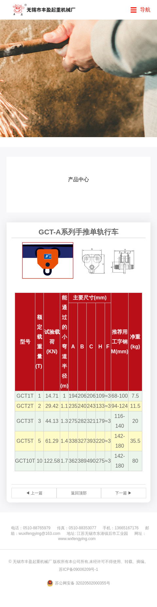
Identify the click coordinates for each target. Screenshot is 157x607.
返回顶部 (79, 493)
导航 (145, 9)
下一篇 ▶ (123, 493)
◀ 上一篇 (34, 493)
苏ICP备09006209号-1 (78, 569)
